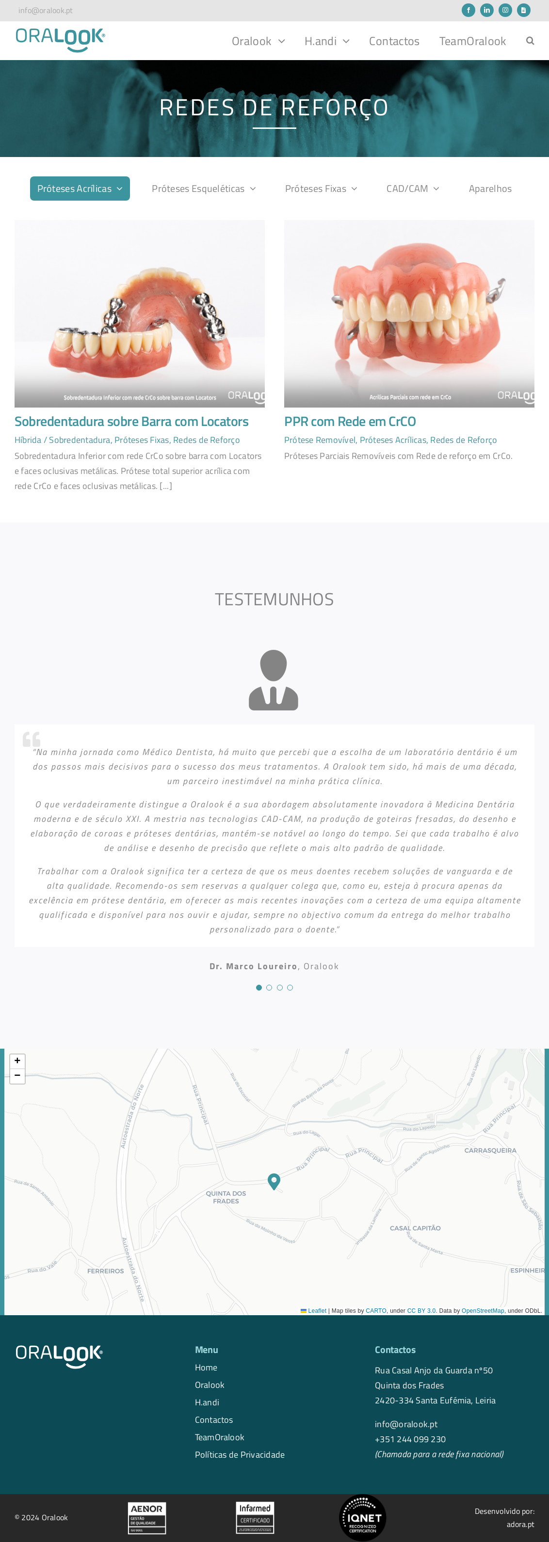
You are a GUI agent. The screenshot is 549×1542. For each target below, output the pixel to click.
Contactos (214, 1419)
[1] (140, 224)
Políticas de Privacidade (240, 1454)
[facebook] (468, 10)
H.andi (207, 1402)
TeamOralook (220, 1437)
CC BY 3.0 (421, 1310)
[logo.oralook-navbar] (61, 31)
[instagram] (505, 10)
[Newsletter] (524, 10)
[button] (530, 40)
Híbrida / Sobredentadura (63, 439)
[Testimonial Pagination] (259, 988)
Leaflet (313, 1310)
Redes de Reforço (206, 439)
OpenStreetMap (483, 1310)
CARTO (376, 1310)
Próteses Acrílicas (393, 439)
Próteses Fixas (141, 439)
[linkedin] (487, 10)
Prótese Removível (319, 439)
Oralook (210, 1384)
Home (206, 1367)
